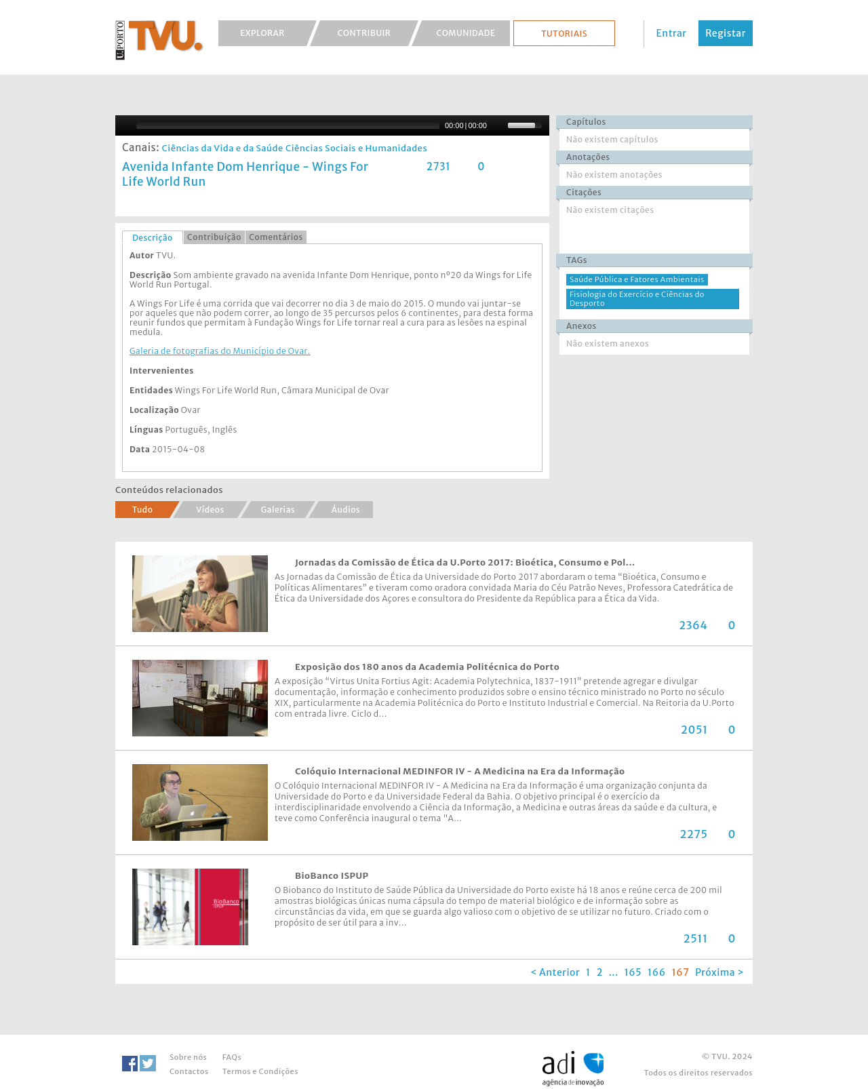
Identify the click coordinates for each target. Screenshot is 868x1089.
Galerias (278, 509)
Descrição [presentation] (152, 238)
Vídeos (210, 509)
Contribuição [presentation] (214, 237)
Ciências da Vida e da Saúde (222, 148)
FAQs (231, 1057)
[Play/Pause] (124, 125)
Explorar (262, 33)
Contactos (189, 1071)
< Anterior (555, 972)
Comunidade (466, 33)
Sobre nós (188, 1057)
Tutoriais (564, 33)
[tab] (152, 237)
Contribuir (364, 33)
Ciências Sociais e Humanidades (356, 148)
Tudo (142, 509)
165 (633, 972)
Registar (725, 33)
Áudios (346, 509)
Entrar (671, 33)
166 (657, 972)
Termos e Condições (260, 1071)
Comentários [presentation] (275, 237)
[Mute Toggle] (499, 125)
